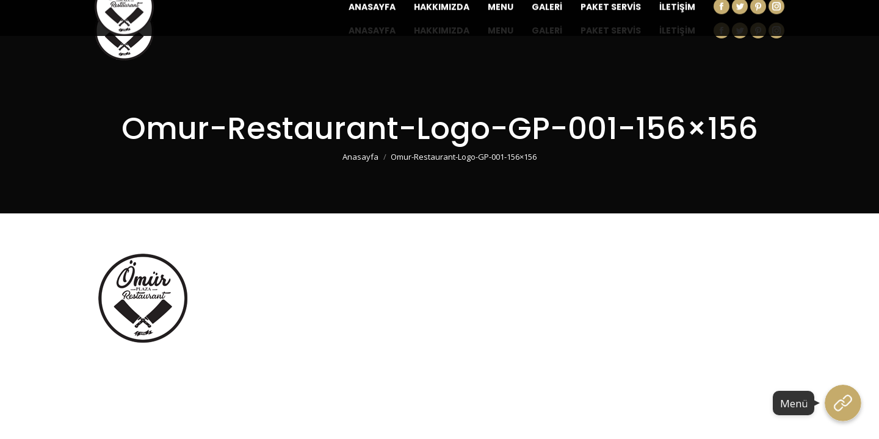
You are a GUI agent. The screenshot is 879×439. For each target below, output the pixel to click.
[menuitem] (372, 30)
